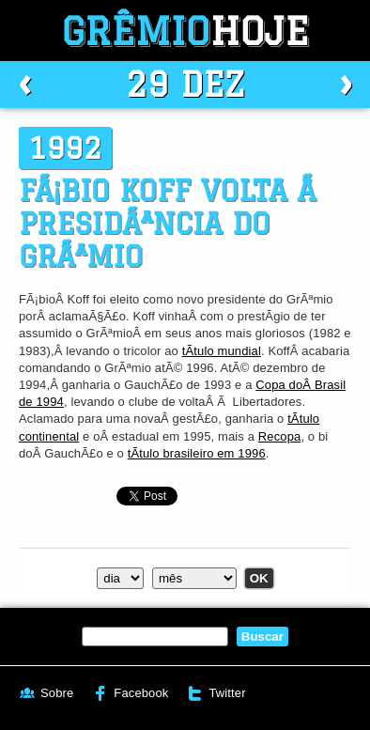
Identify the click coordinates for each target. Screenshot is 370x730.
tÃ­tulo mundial (221, 351)
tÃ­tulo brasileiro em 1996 (197, 453)
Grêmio (185, 30)
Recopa (279, 436)
